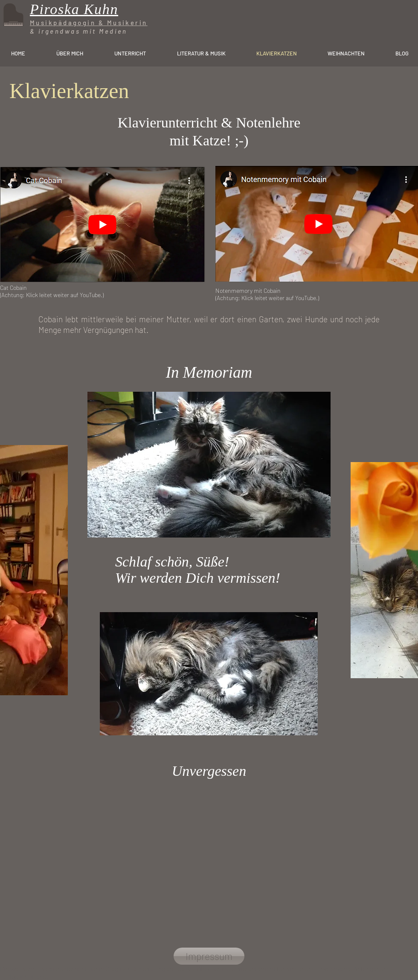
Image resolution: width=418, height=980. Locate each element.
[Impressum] (209, 956)
